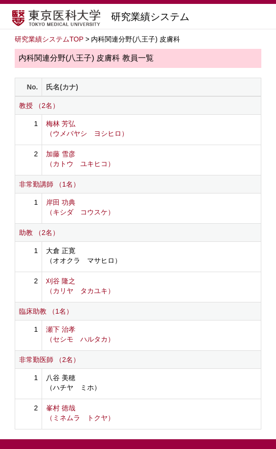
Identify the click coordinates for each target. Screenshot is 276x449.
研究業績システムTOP (49, 39)
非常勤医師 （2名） (49, 359)
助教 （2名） (39, 232)
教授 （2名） (39, 105)
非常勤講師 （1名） (49, 184)
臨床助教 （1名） (46, 311)
